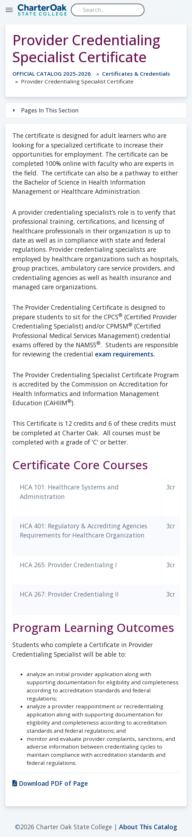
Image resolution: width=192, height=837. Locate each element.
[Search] (108, 10)
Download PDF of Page (50, 783)
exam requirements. (125, 354)
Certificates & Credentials (136, 73)
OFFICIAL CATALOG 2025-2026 (51, 73)
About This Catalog (148, 827)
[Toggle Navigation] (9, 10)
